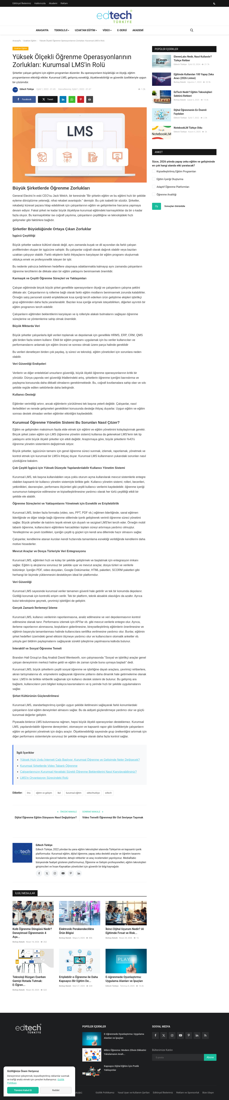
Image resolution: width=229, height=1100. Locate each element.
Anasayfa (42, 30)
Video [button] (107, 30)
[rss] (205, 1035)
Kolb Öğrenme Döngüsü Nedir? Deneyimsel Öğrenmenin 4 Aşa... (32, 933)
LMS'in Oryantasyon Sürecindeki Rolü (44, 777)
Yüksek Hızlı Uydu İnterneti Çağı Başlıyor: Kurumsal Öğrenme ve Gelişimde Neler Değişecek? (80, 759)
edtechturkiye (93, 793)
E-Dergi (122, 30)
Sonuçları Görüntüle (174, 206)
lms (29, 793)
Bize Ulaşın (208, 1092)
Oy (156, 206)
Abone (210, 1057)
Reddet (56, 1090)
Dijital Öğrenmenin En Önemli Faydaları (190, 112)
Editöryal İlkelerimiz (22, 3)
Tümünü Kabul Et (23, 1090)
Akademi (53, 3)
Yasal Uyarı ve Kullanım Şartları (134, 1092)
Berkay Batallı (19, 942)
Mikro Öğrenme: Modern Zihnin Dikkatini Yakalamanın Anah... (125, 1052)
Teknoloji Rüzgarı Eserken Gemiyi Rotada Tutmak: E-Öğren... (29, 981)
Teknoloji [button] (61, 30)
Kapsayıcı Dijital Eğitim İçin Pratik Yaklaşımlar (121, 1068)
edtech (108, 793)
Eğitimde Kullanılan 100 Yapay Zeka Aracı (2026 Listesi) (194, 76)
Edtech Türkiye (23, 89)
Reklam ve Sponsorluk (187, 1092)
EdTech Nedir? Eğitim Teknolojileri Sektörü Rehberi (193, 94)
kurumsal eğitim (73, 793)
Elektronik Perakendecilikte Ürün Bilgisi (76, 931)
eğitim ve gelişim (44, 793)
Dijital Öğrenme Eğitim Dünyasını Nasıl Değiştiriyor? (46, 817)
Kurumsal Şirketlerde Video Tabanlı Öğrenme (48, 765)
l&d (58, 793)
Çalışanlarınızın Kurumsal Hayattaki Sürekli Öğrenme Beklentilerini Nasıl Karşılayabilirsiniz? (78, 771)
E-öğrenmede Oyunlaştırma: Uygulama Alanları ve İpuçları (124, 979)
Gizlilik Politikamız (105, 1092)
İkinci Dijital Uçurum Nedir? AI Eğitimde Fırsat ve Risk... (125, 931)
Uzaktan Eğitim (29, 41)
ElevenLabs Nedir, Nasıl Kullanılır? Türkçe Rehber (193, 58)
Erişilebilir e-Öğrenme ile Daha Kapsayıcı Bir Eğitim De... (78, 979)
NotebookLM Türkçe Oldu (188, 127)
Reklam (64, 3)
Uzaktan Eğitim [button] (86, 30)
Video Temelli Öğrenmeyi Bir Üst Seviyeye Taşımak (112, 817)
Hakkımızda (40, 3)
